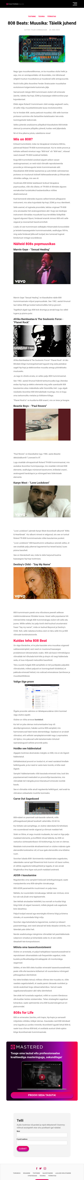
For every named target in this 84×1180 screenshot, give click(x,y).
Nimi (18, 1131)
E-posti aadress (22, 1139)
